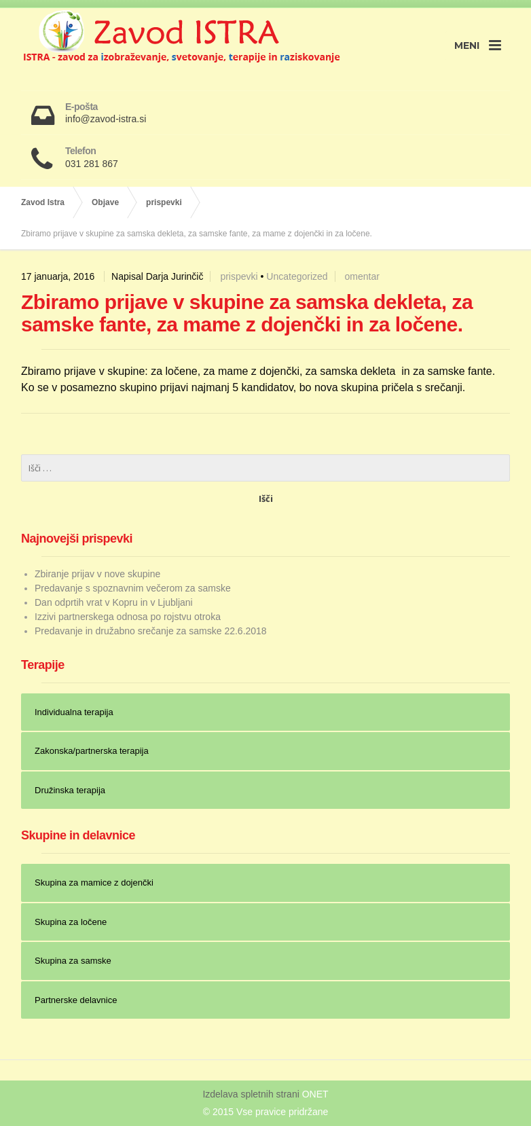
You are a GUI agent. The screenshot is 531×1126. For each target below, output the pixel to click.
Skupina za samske (73, 961)
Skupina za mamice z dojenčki (94, 882)
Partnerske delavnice (76, 1000)
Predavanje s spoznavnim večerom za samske (133, 588)
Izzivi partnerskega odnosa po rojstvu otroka (128, 616)
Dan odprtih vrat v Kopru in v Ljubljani (114, 602)
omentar (361, 276)
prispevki (238, 276)
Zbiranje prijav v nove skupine (97, 573)
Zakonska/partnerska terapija (92, 751)
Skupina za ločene (71, 922)
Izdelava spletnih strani (251, 1094)
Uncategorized (296, 276)
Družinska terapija (70, 790)
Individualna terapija (74, 712)
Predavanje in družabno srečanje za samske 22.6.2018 (151, 630)
